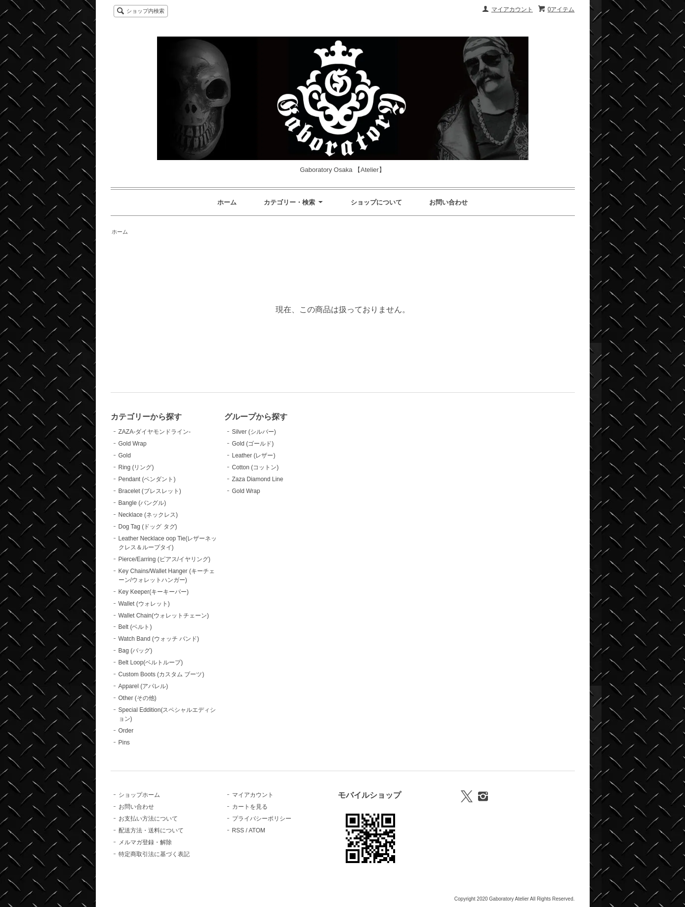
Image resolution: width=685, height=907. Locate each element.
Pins (124, 742)
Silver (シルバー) (254, 431)
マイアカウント (512, 9)
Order (126, 730)
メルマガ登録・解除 (145, 842)
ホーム (227, 202)
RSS (238, 830)
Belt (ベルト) (135, 626)
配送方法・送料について (151, 830)
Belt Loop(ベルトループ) (151, 662)
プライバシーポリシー (261, 818)
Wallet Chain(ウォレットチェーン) (164, 615)
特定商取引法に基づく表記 (154, 854)
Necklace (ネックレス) (148, 514)
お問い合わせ (448, 202)
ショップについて (376, 202)
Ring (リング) (136, 467)
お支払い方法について (148, 818)
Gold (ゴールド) (253, 443)
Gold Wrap (133, 443)
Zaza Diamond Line (257, 479)
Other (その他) (138, 698)
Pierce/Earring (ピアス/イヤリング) (165, 559)
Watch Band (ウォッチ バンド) (159, 638)
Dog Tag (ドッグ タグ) (148, 526)
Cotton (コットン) (255, 467)
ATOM (256, 830)
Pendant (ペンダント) (147, 479)
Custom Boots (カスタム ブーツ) (161, 674)
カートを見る (250, 806)
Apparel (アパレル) (143, 686)
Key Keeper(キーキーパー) (154, 591)
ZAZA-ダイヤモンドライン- (155, 431)
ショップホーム (139, 794)
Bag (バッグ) (136, 650)
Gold (125, 455)
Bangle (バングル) (142, 502)
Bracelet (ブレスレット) (150, 491)
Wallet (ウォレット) (144, 603)
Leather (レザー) (254, 455)
